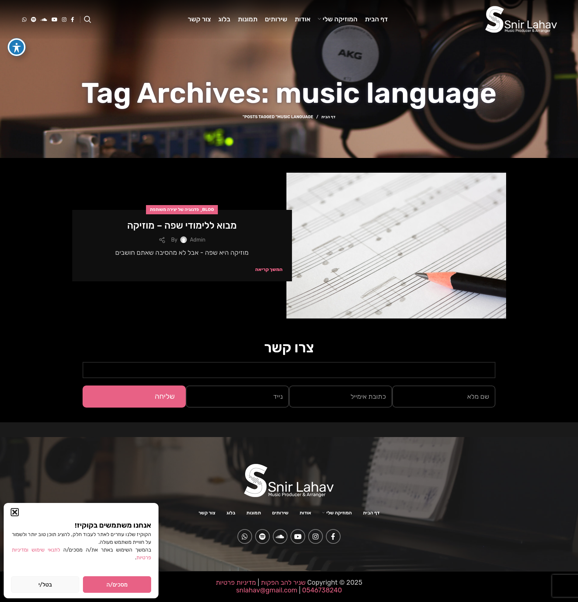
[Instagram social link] (64, 19)
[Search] (87, 19)
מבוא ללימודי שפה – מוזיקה (182, 225)
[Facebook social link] (72, 19)
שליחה (165, 396)
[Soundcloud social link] (43, 19)
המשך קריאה (268, 269)
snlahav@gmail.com (266, 590)
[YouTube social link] (54, 19)
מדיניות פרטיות (236, 582)
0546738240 (321, 590)
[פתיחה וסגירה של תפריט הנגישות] (16, 33)
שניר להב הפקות (283, 582)
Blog (208, 209)
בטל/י (45, 584)
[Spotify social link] (33, 19)
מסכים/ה (117, 584)
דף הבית (328, 117)
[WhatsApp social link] (24, 19)
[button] (14, 512)
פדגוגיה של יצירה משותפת (174, 209)
